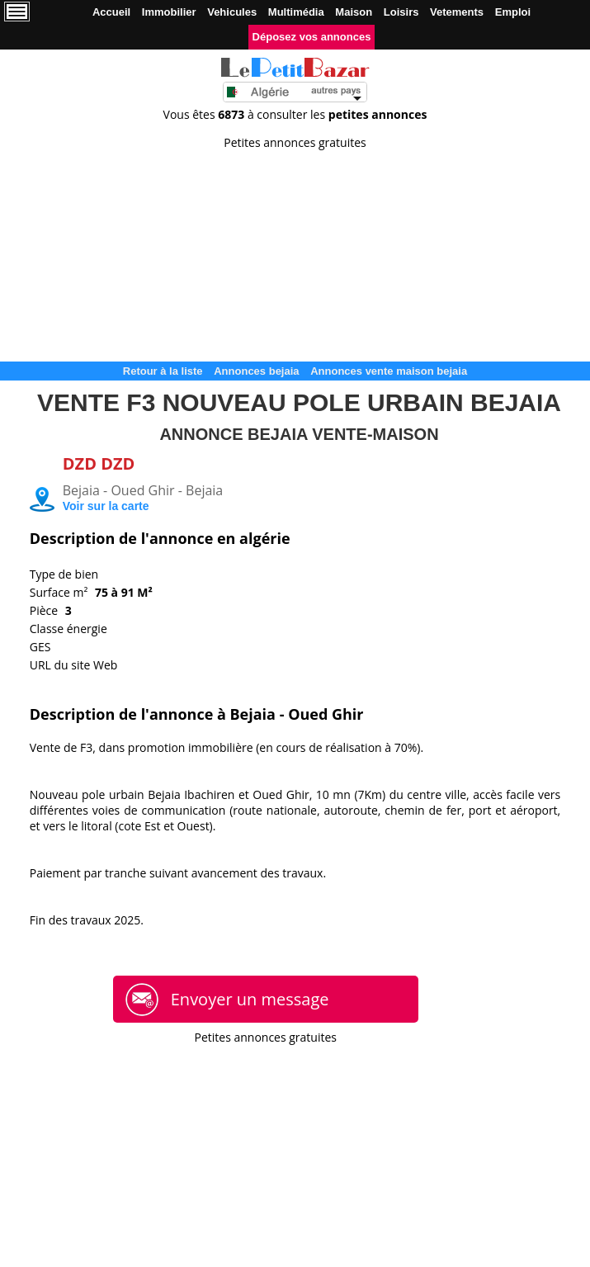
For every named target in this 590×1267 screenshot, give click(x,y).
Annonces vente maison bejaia (388, 371)
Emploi (513, 12)
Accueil (111, 12)
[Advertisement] (295, 250)
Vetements (457, 12)
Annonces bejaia (256, 371)
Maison (353, 12)
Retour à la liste (163, 371)
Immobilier (169, 12)
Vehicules (232, 12)
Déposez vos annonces (312, 37)
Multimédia (296, 12)
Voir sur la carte (106, 506)
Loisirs (401, 12)
